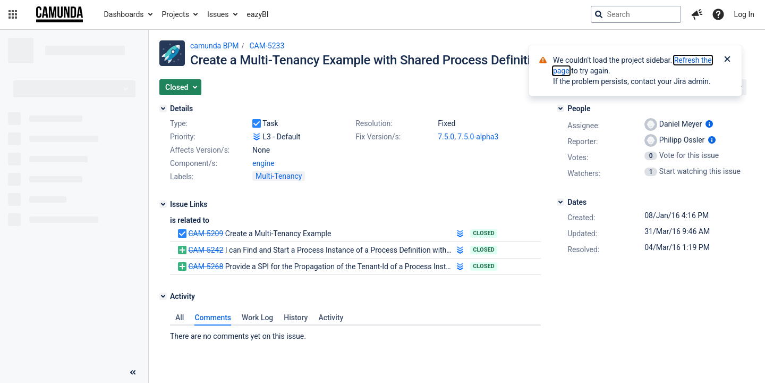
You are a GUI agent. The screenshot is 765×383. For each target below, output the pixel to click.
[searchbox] (636, 14)
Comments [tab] (212, 317)
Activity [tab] (330, 317)
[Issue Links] (163, 204)
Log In (744, 14)
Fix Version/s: (378, 136)
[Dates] (560, 202)
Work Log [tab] (257, 317)
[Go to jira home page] (59, 14)
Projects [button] (175, 14)
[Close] (727, 60)
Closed (484, 233)
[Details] (163, 108)
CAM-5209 (205, 233)
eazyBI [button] (258, 14)
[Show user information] (709, 124)
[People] (560, 108)
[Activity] (163, 296)
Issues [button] (218, 14)
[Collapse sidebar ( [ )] (133, 372)
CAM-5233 (266, 45)
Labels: (181, 176)
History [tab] (296, 317)
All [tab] (179, 317)
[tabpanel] (355, 334)
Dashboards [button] (124, 14)
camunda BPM (214, 45)
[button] (12, 14)
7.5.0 (446, 136)
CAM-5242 (205, 250)
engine (263, 163)
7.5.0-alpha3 (477, 136)
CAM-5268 (205, 266)
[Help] (718, 14)
